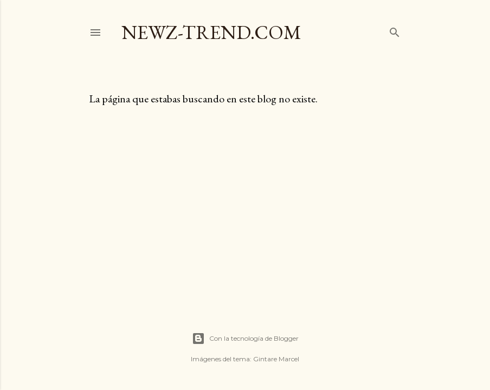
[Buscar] (394, 30)
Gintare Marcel (276, 359)
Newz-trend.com (211, 32)
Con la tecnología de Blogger (245, 338)
